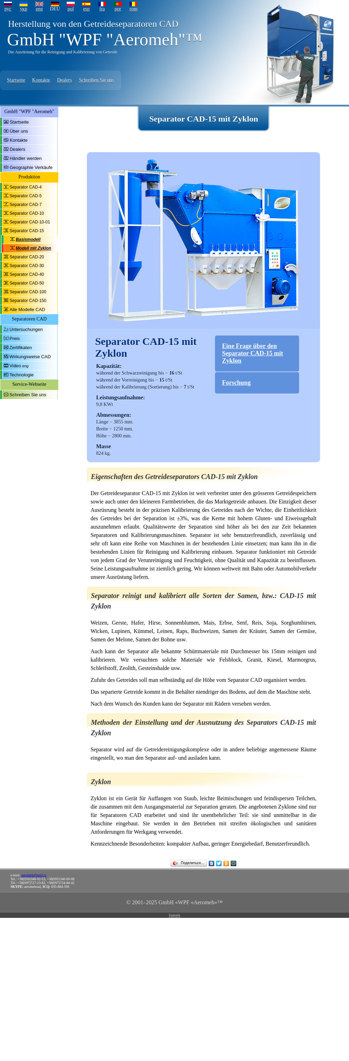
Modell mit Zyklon (33, 248)
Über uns (19, 131)
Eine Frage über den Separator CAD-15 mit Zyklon (252, 353)
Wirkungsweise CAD (30, 356)
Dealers (64, 80)
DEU (55, 9)
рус (7, 9)
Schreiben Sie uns (96, 80)
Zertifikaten (20, 347)
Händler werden (26, 158)
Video (15, 365)
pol (71, 9)
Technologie (21, 374)
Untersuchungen (26, 329)
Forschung (236, 382)
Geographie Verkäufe (31, 167)
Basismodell (28, 239)
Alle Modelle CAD (27, 309)
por (117, 9)
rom (133, 9)
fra (102, 9)
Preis (14, 338)
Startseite (16, 80)
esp (86, 9)
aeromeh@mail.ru (33, 875)
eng (39, 9)
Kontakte (41, 80)
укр (23, 9)
